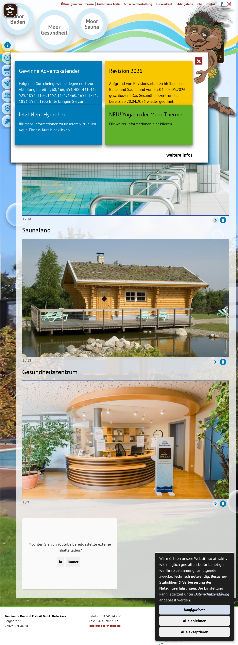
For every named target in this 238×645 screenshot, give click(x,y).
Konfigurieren (194, 609)
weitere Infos (179, 179)
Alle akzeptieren (194, 632)
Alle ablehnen (194, 620)
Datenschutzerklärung (211, 594)
